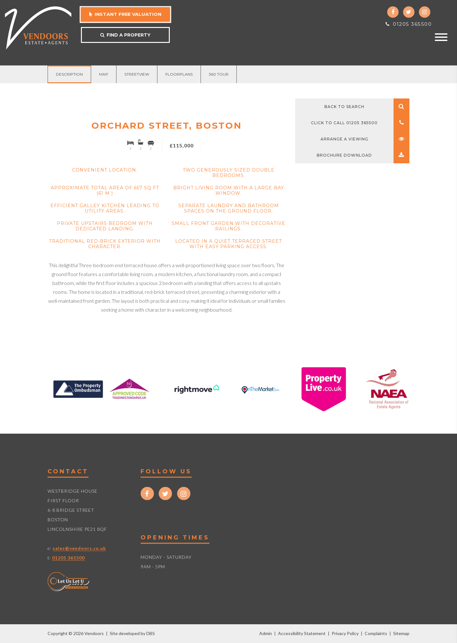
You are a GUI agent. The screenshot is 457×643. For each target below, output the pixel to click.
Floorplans (179, 74)
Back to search (366, 106)
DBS (150, 633)
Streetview (136, 74)
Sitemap (401, 633)
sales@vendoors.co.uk (79, 548)
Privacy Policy (345, 633)
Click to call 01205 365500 (360, 123)
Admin (265, 633)
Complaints (376, 633)
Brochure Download (363, 155)
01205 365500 (409, 24)
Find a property (125, 35)
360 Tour (218, 74)
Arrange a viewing (365, 139)
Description (69, 74)
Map (103, 74)
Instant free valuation (125, 14)
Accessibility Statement (302, 633)
